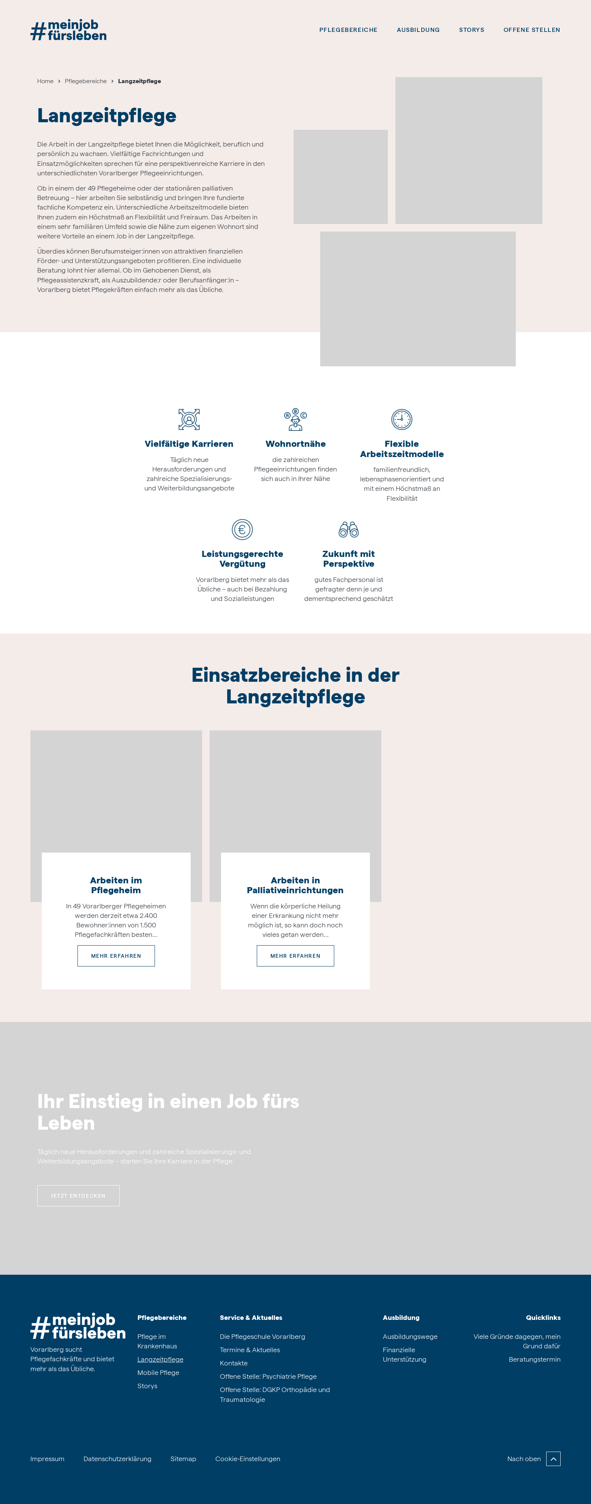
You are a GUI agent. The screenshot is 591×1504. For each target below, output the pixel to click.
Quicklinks (543, 1317)
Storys (472, 30)
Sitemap (183, 1458)
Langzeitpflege (160, 1359)
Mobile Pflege (158, 1372)
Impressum (47, 1458)
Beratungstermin (535, 1359)
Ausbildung (401, 1317)
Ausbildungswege (410, 1336)
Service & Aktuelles (251, 1317)
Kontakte (234, 1363)
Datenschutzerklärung (118, 1458)
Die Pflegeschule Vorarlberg (262, 1336)
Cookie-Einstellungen (247, 1458)
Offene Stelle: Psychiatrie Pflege (268, 1376)
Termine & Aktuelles (250, 1349)
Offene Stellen (532, 30)
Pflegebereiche (348, 30)
